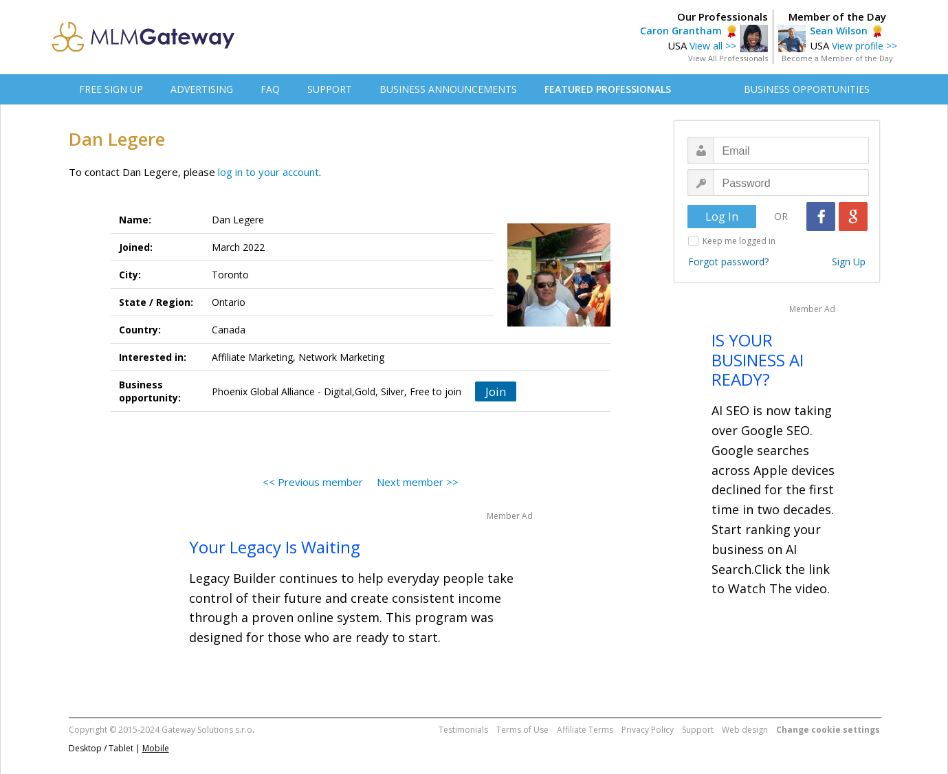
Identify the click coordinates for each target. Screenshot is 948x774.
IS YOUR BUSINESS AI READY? (758, 360)
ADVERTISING (201, 89)
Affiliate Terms (585, 730)
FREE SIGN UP (111, 89)
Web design (745, 730)
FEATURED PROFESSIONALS (607, 89)
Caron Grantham (681, 30)
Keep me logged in (739, 241)
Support (698, 730)
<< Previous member (313, 482)
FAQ (270, 89)
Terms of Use (522, 730)
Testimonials (463, 730)
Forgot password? (728, 261)
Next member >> (418, 482)
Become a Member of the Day (837, 58)
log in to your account (268, 172)
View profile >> (864, 45)
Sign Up (849, 261)
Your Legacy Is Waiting (274, 546)
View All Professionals (728, 58)
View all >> (713, 45)
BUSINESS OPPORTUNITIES (807, 89)
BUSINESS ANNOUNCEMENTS (448, 89)
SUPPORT (329, 89)
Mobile (155, 748)
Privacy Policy (647, 730)
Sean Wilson (839, 30)
